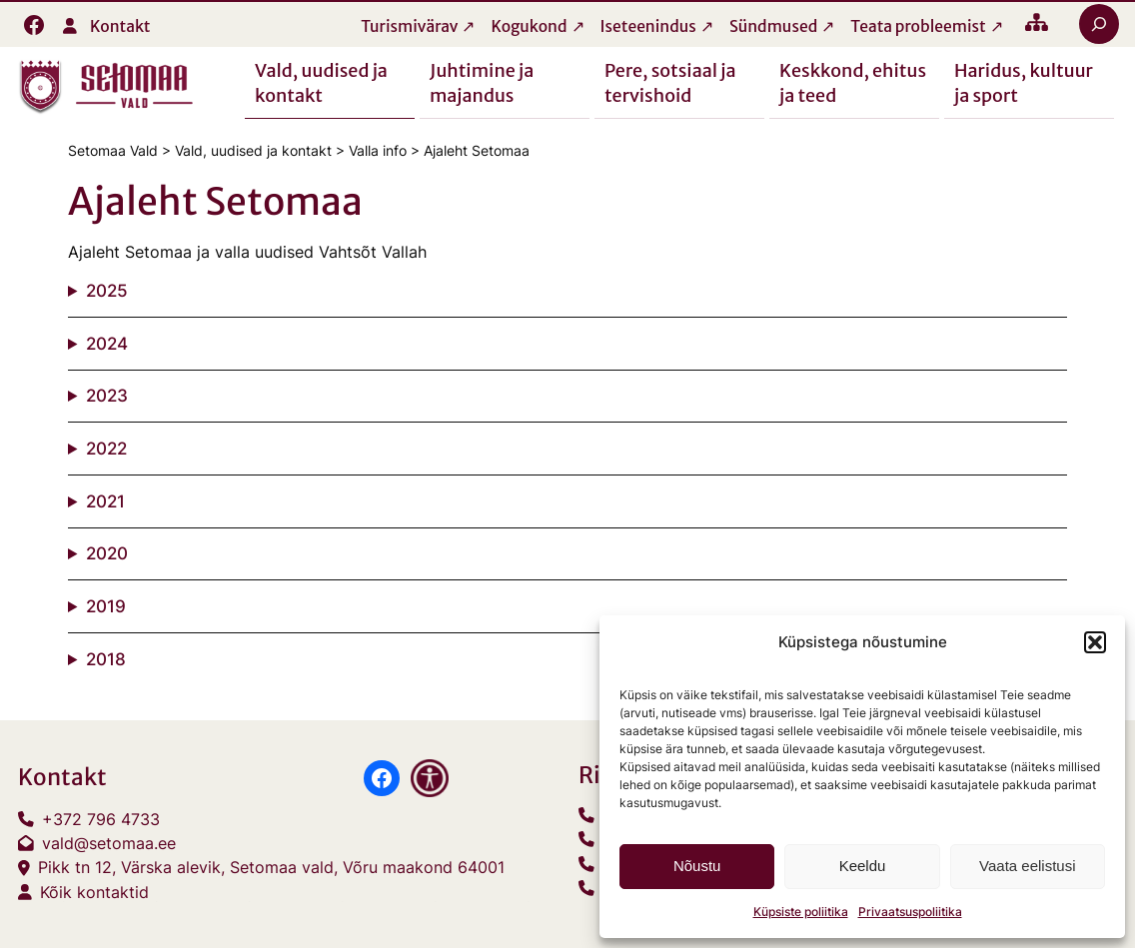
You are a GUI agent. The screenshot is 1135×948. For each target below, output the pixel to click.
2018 (106, 659)
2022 (106, 449)
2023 (107, 397)
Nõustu (697, 865)
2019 (106, 606)
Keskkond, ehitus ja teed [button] (852, 82)
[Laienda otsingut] (1099, 24)
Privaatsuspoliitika (910, 911)
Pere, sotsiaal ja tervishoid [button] (670, 82)
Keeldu (862, 865)
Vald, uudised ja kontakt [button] (321, 82)
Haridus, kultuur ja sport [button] (1023, 82)
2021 (105, 501)
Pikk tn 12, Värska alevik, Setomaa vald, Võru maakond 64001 (271, 868)
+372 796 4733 (101, 819)
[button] (1095, 642)
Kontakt (120, 26)
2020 (107, 553)
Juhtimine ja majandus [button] (482, 82)
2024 (107, 344)
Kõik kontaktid (94, 892)
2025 (107, 291)
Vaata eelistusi (1027, 865)
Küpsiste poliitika (800, 911)
